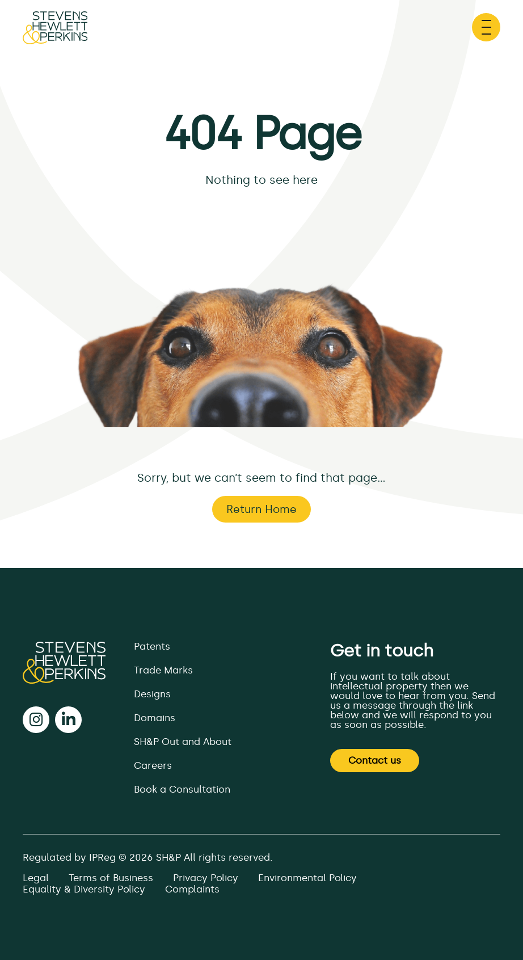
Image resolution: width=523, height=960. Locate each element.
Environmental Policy (307, 877)
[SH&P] (64, 663)
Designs (152, 694)
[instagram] (36, 719)
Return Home (261, 509)
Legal (36, 877)
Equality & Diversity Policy (84, 889)
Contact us (374, 760)
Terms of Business (111, 877)
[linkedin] (68, 719)
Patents (152, 646)
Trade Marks (163, 670)
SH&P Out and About (182, 741)
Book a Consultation (182, 789)
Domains (154, 717)
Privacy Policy (205, 877)
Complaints (192, 889)
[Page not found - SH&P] (55, 33)
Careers (153, 765)
